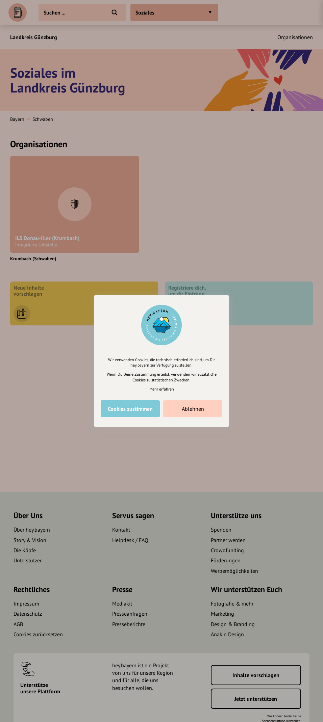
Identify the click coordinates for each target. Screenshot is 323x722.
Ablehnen (193, 408)
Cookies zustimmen (130, 408)
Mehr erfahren (161, 389)
